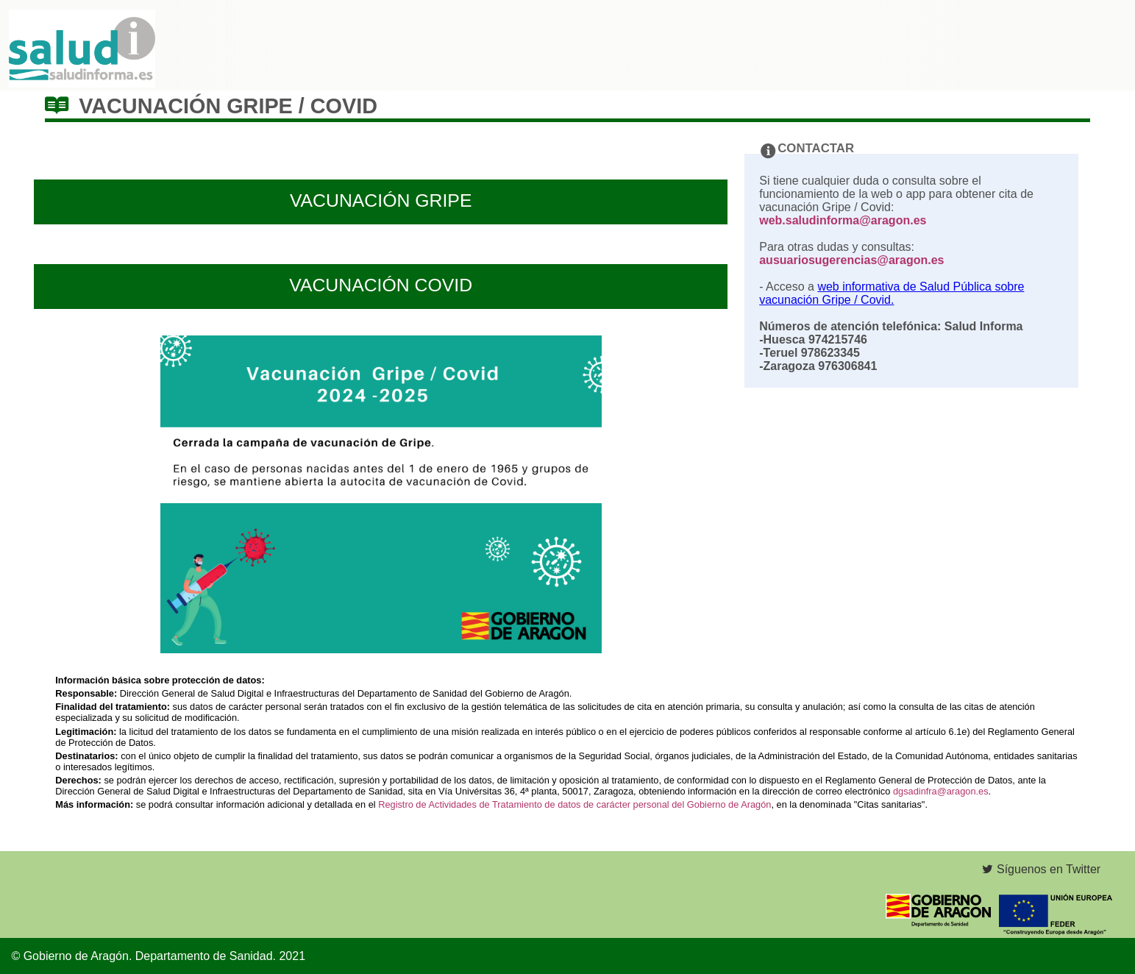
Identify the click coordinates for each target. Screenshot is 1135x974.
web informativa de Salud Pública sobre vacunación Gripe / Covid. (891, 293)
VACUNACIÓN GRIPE (381, 200)
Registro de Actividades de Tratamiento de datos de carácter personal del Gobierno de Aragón (574, 804)
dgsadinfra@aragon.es (941, 791)
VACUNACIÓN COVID (380, 285)
